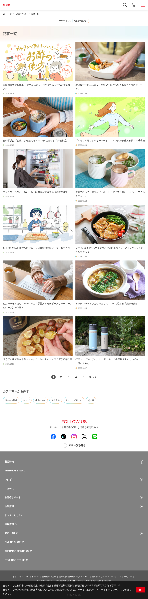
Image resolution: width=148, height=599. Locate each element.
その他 (91, 400)
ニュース (9, 488)
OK (140, 590)
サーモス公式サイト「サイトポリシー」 (98, 589)
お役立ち (56, 400)
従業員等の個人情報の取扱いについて (74, 577)
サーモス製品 (11, 400)
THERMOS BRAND (15, 470)
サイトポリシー (32, 577)
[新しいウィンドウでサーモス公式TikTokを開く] (63, 436)
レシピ (26, 400)
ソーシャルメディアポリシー (120, 577)
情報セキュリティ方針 (100, 577)
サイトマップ (18, 577)
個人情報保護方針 (49, 577)
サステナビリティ (74, 400)
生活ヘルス (40, 400)
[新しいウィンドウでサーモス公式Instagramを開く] (74, 436)
